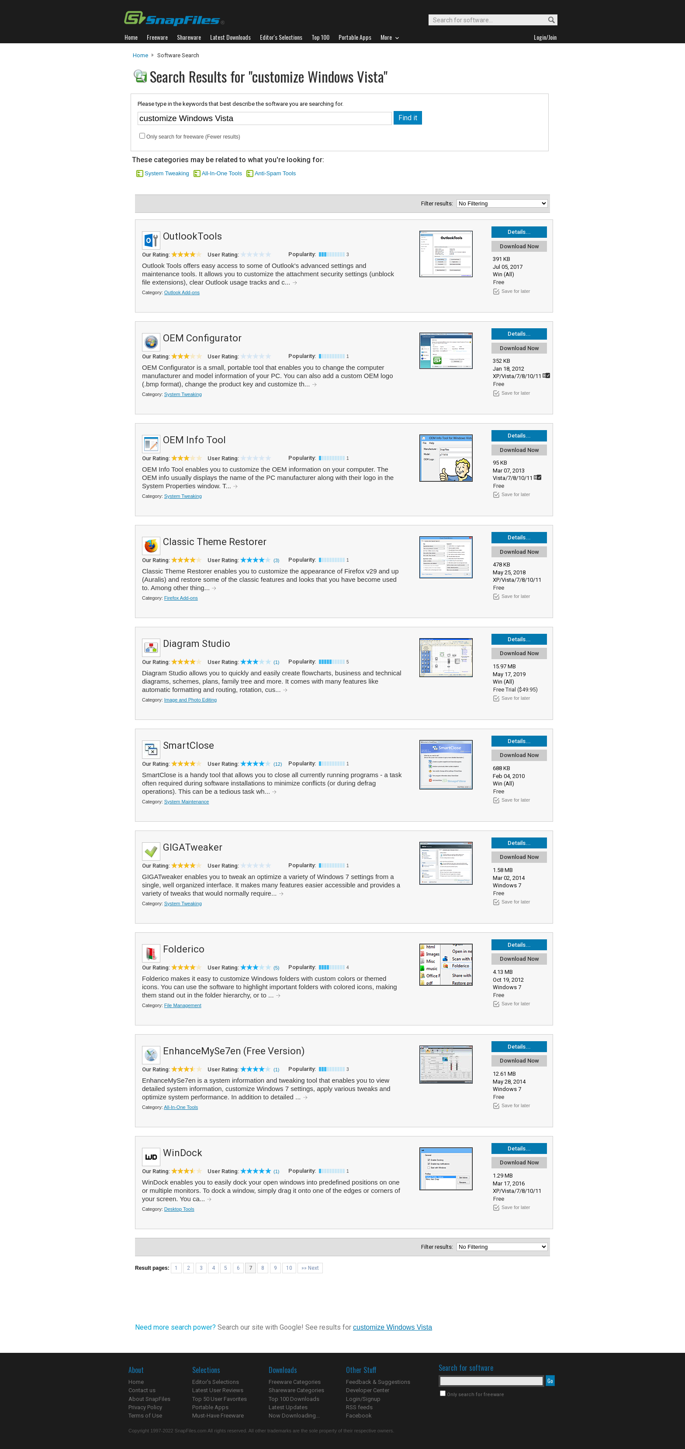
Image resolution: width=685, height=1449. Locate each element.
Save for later (516, 291)
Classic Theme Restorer (214, 541)
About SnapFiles (149, 1399)
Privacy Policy (145, 1407)
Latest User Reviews (217, 1390)
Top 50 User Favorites (219, 1399)
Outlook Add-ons (182, 292)
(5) (276, 967)
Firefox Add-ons (181, 598)
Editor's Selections (215, 1382)
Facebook (359, 1415)
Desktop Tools (179, 1209)
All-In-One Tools (222, 173)
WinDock (182, 1152)
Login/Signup (363, 1399)
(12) (277, 764)
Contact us (142, 1390)
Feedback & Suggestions (378, 1382)
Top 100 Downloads (294, 1399)
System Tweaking (167, 173)
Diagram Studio (196, 643)
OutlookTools (192, 236)
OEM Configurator (202, 338)
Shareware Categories (296, 1390)
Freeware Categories (295, 1382)
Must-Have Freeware (218, 1415)
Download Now (519, 246)
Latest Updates (288, 1407)
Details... (519, 232)
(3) (276, 560)
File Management (182, 1005)
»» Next (310, 1268)
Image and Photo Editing (190, 699)
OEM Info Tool (194, 439)
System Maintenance (186, 801)
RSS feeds (359, 1407)
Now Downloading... (294, 1415)
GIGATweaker (192, 847)
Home (140, 55)
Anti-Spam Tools (275, 173)
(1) (276, 662)
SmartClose (188, 745)
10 (289, 1268)
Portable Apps (210, 1407)
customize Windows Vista (392, 1327)
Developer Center (367, 1390)
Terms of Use (145, 1415)
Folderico (183, 949)
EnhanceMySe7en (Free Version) (234, 1051)
